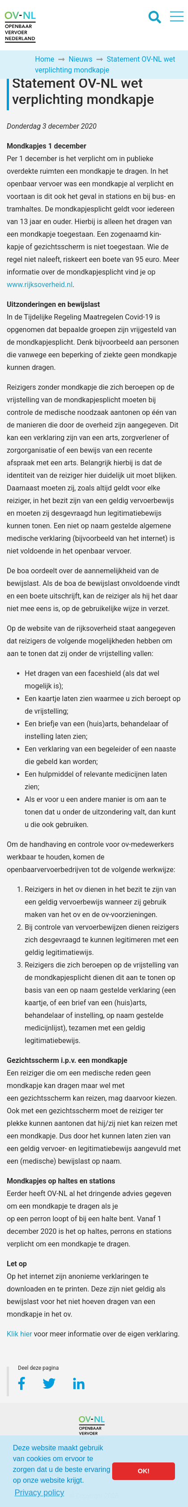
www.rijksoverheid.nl (40, 284)
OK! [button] (143, 1471)
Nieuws (80, 59)
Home (44, 59)
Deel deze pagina (38, 1369)
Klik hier (19, 1334)
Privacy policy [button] (39, 1492)
